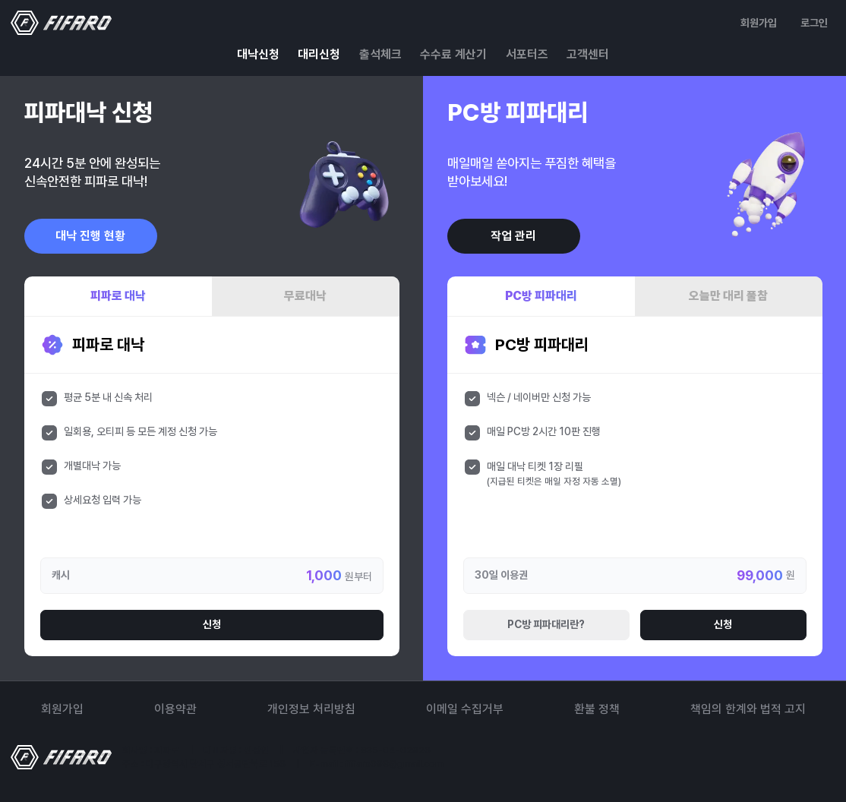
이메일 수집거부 (464, 709)
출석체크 (380, 54)
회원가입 (758, 23)
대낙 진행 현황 (90, 236)
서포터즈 (527, 54)
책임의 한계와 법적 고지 (748, 709)
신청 (212, 624)
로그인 (814, 23)
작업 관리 (513, 236)
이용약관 (175, 709)
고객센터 (588, 54)
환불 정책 (597, 709)
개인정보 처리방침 (311, 709)
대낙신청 (258, 54)
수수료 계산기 (453, 54)
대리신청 (319, 54)
